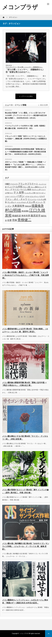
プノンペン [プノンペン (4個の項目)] (32, 199)
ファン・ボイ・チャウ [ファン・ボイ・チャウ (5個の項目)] (16, 199)
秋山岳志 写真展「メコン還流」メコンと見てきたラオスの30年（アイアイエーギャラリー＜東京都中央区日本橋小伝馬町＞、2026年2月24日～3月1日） (26, 115)
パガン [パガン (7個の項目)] (20, 196)
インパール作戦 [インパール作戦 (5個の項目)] (14, 187)
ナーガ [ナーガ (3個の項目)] (41, 193)
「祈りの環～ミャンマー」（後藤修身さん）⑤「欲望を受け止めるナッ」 (25, 70)
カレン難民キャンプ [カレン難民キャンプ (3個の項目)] (37, 187)
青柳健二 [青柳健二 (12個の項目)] (24, 220)
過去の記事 (44, 105)
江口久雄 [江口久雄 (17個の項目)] (37, 210)
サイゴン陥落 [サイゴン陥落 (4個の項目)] (25, 189)
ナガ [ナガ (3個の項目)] (37, 193)
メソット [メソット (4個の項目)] (39, 202)
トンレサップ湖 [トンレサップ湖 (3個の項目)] (29, 193)
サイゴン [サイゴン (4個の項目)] (16, 189)
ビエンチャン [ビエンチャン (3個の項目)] (34, 196)
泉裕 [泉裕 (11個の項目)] (8, 215)
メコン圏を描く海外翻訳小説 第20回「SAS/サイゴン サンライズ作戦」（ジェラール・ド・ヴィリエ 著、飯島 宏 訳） (25, 546)
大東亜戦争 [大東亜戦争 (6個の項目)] (18, 205)
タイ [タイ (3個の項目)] (11, 193)
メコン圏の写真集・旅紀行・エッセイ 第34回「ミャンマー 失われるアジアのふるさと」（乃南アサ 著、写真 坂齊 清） (25, 275)
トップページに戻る (26, 96)
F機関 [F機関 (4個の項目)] (7, 184)
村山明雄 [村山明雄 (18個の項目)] (13, 210)
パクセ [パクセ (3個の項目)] (27, 196)
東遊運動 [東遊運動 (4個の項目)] (25, 211)
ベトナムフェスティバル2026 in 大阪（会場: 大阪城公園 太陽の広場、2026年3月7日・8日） (25, 127)
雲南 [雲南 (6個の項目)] (14, 220)
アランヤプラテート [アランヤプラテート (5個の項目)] (28, 184)
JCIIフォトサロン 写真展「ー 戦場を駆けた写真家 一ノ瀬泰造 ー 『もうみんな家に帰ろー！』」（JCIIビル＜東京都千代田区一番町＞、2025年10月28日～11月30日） (25, 166)
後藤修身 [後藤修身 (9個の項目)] (37, 205)
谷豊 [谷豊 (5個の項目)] (9, 220)
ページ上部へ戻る (48, 633)
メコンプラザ (24, 633)
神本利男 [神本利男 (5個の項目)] (25, 216)
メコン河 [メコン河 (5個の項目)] (30, 202)
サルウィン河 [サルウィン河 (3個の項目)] (36, 189)
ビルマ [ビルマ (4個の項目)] (42, 196)
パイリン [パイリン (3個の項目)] (13, 196)
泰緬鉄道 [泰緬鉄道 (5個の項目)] (16, 216)
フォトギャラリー (11, 67)
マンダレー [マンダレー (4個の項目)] (11, 202)
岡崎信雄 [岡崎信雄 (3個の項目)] (28, 206)
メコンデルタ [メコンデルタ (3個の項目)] (21, 202)
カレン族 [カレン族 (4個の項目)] (26, 187)
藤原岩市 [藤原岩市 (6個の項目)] (36, 215)
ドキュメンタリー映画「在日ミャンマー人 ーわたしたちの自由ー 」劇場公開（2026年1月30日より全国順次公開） (26, 138)
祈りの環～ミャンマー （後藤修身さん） (30, 67)
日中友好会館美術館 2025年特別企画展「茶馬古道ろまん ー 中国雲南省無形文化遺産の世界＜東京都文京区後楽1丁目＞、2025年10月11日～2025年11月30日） (25, 151)
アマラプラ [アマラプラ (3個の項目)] (14, 184)
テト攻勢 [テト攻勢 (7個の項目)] (18, 192)
